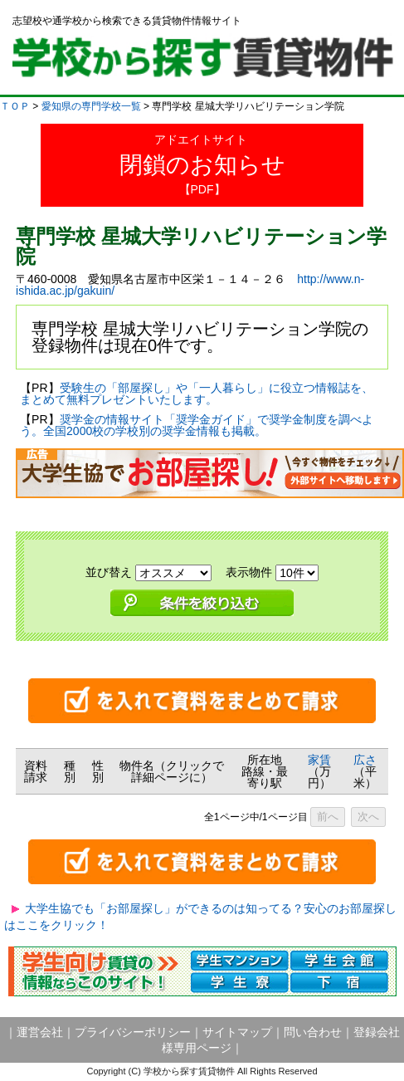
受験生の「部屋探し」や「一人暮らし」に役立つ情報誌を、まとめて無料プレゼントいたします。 (196, 393)
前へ (327, 816)
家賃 (319, 759)
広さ (365, 759)
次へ (368, 816)
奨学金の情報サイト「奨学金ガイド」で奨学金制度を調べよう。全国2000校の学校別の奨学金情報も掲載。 (196, 425)
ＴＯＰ (15, 106)
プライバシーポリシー (133, 1032)
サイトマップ (237, 1032)
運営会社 (40, 1032)
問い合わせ (313, 1032)
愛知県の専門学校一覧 (91, 106)
